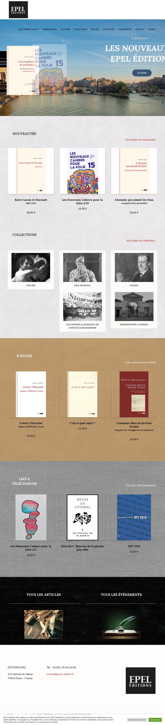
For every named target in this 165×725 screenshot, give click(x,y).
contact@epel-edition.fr (60, 674)
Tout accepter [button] (155, 720)
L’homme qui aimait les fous (134, 203)
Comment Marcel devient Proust (134, 428)
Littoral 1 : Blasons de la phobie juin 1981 (82, 547)
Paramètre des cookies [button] (137, 720)
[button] (13, 29)
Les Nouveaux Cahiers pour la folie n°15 (82, 201)
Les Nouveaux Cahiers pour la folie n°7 (30, 547)
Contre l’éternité (31, 426)
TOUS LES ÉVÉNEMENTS (121, 595)
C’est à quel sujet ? (82, 423)
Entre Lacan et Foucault (31, 203)
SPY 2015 (134, 546)
